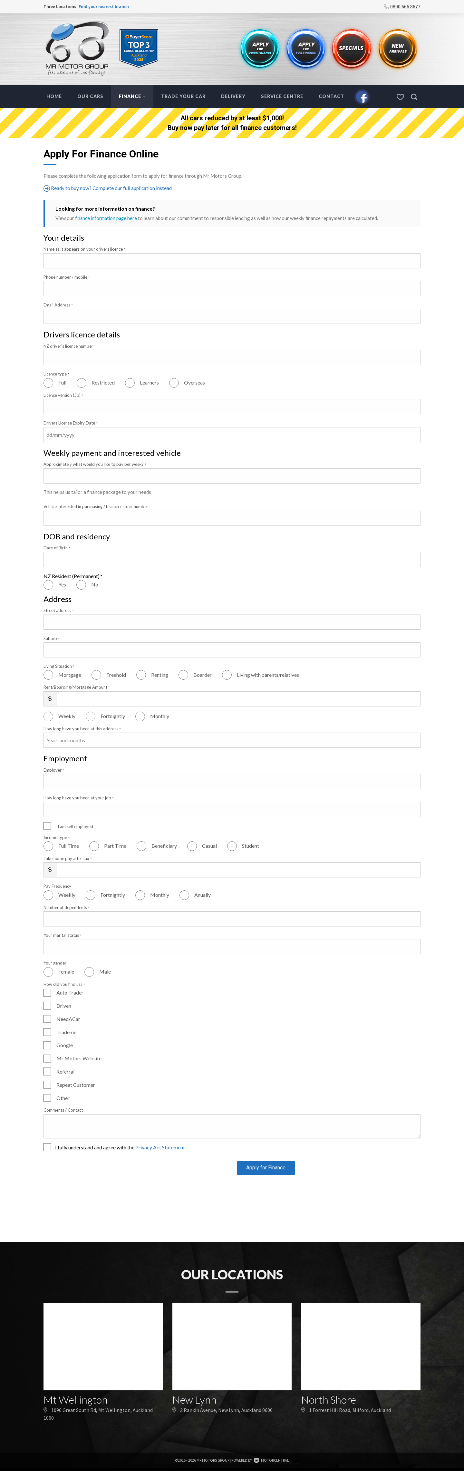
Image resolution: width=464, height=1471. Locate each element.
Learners (149, 382)
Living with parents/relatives (268, 674)
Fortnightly (113, 716)
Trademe (66, 1032)
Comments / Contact (63, 1110)
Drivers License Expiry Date (71, 422)
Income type (57, 837)
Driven (63, 1005)
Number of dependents (67, 907)
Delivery (233, 96)
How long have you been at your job (79, 797)
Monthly (159, 716)
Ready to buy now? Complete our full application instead (109, 188)
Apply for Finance (265, 1170)
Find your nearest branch (104, 6)
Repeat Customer (75, 1084)
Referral (65, 1071)
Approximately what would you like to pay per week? (95, 464)
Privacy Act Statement (160, 1147)
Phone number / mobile (67, 276)
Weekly (66, 716)
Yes (62, 584)
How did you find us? (64, 983)
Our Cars (90, 96)
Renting (159, 674)
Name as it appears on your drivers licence (84, 249)
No (94, 584)
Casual (209, 846)
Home (54, 96)
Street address (59, 610)
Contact (331, 96)
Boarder (202, 674)
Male (105, 971)
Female (66, 971)
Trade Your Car (183, 96)
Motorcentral (271, 1462)
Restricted (103, 382)
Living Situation (59, 665)
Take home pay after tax (68, 858)
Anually (202, 895)
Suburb (52, 638)
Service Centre (282, 96)
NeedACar (68, 1019)
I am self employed (75, 826)
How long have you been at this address (82, 728)
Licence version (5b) (63, 394)
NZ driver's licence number (70, 345)
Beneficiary (164, 846)
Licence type (56, 373)
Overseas (194, 382)
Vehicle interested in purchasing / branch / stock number (96, 506)
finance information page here (106, 218)
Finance (132, 96)
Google (64, 1045)
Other (63, 1098)
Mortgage (69, 674)
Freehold (116, 674)
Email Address (58, 304)
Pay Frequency (57, 886)
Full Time (68, 846)
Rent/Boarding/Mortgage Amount (77, 687)
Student (250, 846)
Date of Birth (57, 547)
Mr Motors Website (79, 1058)
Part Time (115, 846)
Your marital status (63, 934)
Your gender (55, 963)
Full (62, 382)
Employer (54, 769)
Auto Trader (69, 992)
